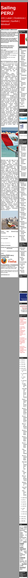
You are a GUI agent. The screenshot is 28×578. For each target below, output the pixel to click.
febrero (24, 511)
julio (23, 499)
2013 (22, 364)
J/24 (25, 527)
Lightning (25, 550)
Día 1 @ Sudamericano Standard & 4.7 (24, 418)
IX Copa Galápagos (24, 385)
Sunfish (24, 564)
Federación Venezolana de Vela (23, 232)
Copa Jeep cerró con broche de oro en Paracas (24, 393)
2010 (22, 516)
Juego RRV (22, 106)
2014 (22, 362)
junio (23, 501)
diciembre (24, 370)
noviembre (24, 373)
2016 (22, 360)
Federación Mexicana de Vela (23, 218)
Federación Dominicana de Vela (23, 209)
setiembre (24, 380)
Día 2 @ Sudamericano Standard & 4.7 (24, 411)
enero (23, 513)
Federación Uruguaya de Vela (23, 228)
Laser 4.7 (23, 540)
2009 (22, 518)
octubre (23, 377)
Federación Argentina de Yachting (23, 189)
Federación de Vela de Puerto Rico (23, 204)
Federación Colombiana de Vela (23, 199)
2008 (22, 520)
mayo (23, 504)
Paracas (22, 561)
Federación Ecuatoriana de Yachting (23, 213)
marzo (23, 508)
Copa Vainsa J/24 (24, 472)
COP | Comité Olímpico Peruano (22, 89)
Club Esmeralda (23, 262)
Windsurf (23, 567)
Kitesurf (23, 538)
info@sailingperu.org (5, 274)
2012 (22, 366)
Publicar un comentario (6, 245)
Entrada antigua (14, 247)
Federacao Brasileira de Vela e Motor (23, 184)
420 (20, 527)
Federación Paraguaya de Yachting (23, 223)
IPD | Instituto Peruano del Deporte (23, 99)
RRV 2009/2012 (23, 562)
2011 (22, 368)
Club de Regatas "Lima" (22, 259)
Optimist (22, 557)
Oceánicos (22, 554)
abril (23, 506)
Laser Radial (5, 238)
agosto (23, 497)
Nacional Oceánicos (24, 484)
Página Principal (9, 248)
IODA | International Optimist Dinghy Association (23, 160)
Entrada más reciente (5, 247)
